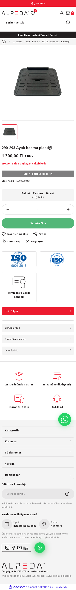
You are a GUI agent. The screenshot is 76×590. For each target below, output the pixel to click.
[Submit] (69, 494)
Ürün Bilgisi (11, 311)
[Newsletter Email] (38, 494)
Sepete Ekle (38, 223)
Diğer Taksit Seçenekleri (38, 173)
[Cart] (69, 13)
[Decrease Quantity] (5, 209)
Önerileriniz (11, 350)
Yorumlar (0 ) (12, 327)
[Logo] (15, 13)
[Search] (38, 22)
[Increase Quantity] (70, 209)
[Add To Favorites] (15, 234)
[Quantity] (38, 209)
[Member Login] (61, 13)
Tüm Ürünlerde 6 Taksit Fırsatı (38, 35)
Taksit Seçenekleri (15, 339)
